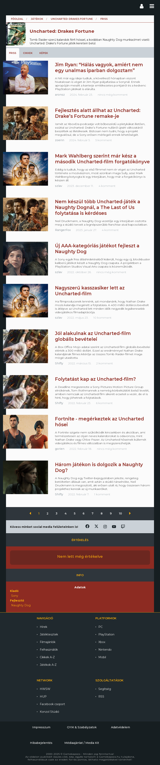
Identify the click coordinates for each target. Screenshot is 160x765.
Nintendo (105, 649)
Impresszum (41, 727)
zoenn (59, 140)
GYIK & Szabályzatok (82, 727)
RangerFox (63, 230)
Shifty (59, 363)
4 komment (107, 186)
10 (121, 513)
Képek (43, 53)
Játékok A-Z (48, 665)
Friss (12, 53)
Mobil (102, 657)
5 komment (103, 140)
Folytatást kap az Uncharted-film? (95, 379)
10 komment (102, 317)
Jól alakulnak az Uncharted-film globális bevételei (93, 336)
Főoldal (17, 18)
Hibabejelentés (41, 743)
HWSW (45, 689)
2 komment (104, 363)
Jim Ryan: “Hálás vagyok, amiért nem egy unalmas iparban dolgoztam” (99, 67)
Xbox (101, 642)
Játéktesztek (49, 634)
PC (100, 627)
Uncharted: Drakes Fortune (72, 18)
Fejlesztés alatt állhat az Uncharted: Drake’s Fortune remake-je (97, 113)
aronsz (60, 94)
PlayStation (106, 634)
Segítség (104, 689)
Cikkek (28, 53)
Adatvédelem (120, 727)
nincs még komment (113, 94)
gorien (59, 449)
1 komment (102, 494)
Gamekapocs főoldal (9, 6)
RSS (101, 696)
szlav (58, 186)
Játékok (37, 18)
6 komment (104, 403)
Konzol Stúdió (49, 711)
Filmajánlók (47, 642)
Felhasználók (49, 649)
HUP (43, 696)
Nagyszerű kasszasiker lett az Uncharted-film (90, 290)
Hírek (43, 627)
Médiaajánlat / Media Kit (81, 743)
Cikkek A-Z (47, 657)
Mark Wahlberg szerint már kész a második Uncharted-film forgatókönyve (102, 158)
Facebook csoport (52, 704)
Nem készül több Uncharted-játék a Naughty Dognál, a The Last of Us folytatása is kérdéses (97, 207)
